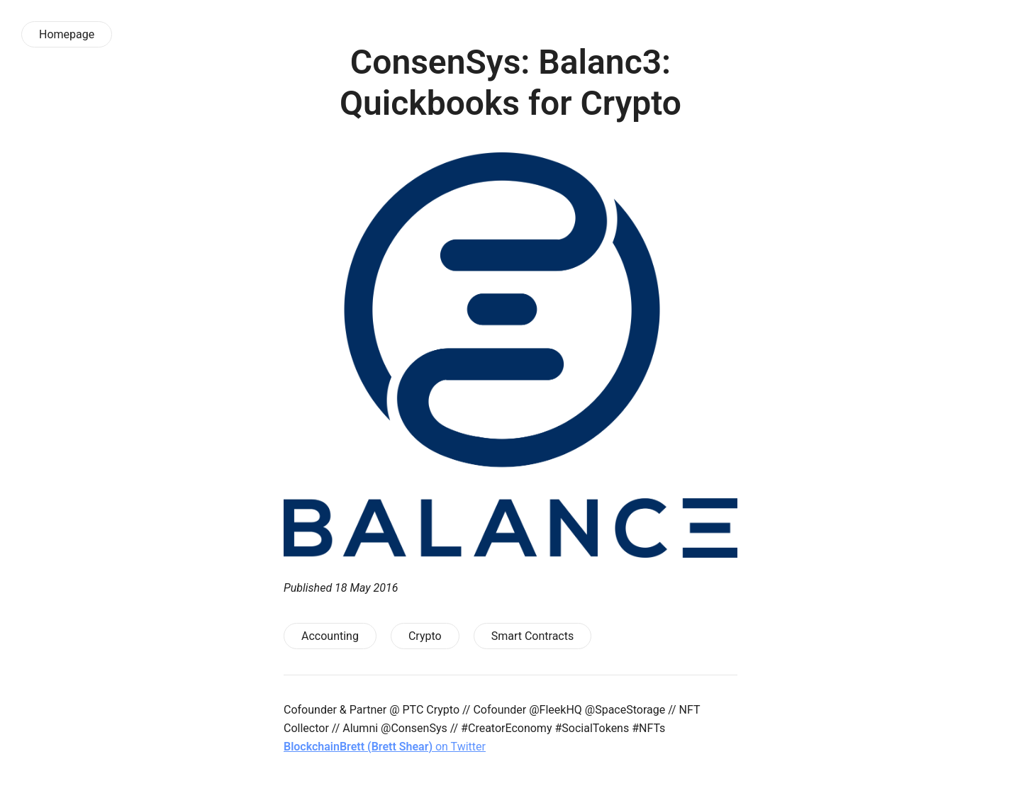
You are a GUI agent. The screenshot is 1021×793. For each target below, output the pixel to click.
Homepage (66, 34)
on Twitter (385, 746)
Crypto (425, 636)
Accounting (330, 636)
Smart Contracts (532, 636)
